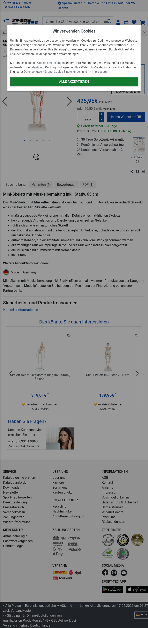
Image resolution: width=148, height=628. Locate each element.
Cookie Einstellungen (51, 63)
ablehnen (37, 67)
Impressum (99, 72)
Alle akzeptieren (74, 82)
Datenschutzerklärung (38, 72)
